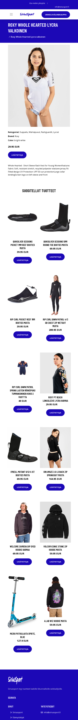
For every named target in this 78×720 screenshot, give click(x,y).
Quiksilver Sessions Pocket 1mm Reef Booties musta (23, 245)
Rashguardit (46, 132)
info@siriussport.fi (62, 7)
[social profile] (47, 3)
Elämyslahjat (18, 717)
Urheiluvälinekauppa (55, 14)
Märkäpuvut (34, 132)
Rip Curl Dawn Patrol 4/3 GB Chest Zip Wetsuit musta (55, 323)
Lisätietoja (17, 155)
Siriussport (18, 712)
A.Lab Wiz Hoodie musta (55, 620)
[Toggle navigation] (11, 14)
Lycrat (56, 132)
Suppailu (24, 132)
